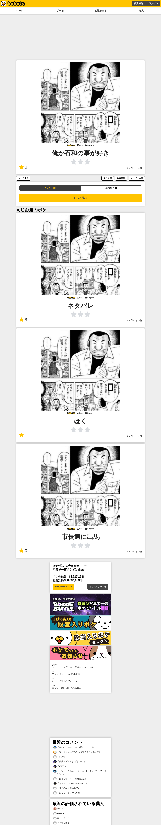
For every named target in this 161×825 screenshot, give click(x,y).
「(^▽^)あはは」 (63, 766)
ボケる (60, 10)
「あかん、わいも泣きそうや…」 (70, 783)
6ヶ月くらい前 (134, 168)
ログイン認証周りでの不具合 (80, 687)
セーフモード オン (63, 586)
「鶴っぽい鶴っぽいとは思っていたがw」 (74, 747)
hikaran (58, 808)
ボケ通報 (107, 178)
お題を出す (101, 10)
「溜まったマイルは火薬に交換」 (71, 778)
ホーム (19, 10)
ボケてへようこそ (98, 586)
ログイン (153, 3)
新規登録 (139, 3)
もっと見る (80, 197)
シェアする (23, 178)
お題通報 (121, 178)
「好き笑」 (60, 757)
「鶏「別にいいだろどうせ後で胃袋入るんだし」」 (79, 752)
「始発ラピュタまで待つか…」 (69, 761)
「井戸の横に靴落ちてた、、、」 (71, 788)
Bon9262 (59, 813)
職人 (141, 10)
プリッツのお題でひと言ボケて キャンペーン (80, 666)
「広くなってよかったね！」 (68, 793)
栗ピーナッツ (61, 818)
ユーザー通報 (136, 178)
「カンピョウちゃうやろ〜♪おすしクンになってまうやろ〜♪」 (79, 772)
